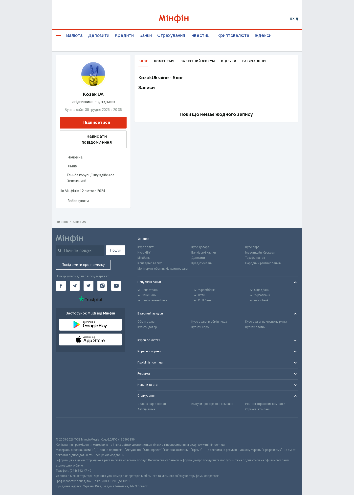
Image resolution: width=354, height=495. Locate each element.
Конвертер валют (149, 263)
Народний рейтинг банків (263, 263)
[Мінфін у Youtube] (116, 286)
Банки (145, 35)
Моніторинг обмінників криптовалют (162, 268)
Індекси (263, 35)
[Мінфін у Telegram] (75, 286)
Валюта (74, 35)
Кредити (124, 35)
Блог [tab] (143, 63)
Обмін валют (146, 321)
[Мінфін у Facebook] (61, 286)
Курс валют (145, 247)
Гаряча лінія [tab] (254, 61)
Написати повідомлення (87, 139)
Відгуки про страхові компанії (212, 404)
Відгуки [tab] (228, 61)
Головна (62, 222)
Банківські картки (203, 252)
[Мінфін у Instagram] (102, 286)
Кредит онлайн (202, 263)
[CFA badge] (67, 427)
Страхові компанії (257, 409)
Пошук (115, 250)
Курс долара (200, 247)
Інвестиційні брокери (260, 252)
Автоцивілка (146, 409)
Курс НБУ (144, 252)
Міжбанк (143, 258)
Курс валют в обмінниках (209, 321)
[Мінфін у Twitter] (88, 286)
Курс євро (252, 247)
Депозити (98, 35)
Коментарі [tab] (164, 61)
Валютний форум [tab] (197, 61)
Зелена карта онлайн (152, 404)
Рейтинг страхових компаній (265, 404)
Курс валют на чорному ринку (266, 321)
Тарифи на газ (255, 258)
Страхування (171, 35)
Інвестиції (201, 35)
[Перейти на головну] (177, 18)
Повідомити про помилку (83, 265)
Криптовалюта (233, 35)
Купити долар (147, 327)
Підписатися (92, 123)
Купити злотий (255, 327)
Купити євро (200, 327)
